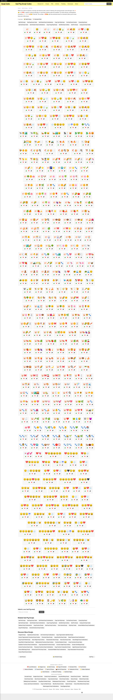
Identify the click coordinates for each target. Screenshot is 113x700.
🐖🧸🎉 (45, 271)
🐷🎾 (76, 384)
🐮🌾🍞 (38, 289)
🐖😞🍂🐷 (56, 46)
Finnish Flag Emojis (71, 681)
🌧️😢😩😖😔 (58, 124)
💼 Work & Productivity (61, 669)
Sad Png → (91, 656)
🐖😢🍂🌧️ (82, 55)
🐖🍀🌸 (46, 202)
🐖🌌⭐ (51, 168)
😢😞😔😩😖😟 (31, 540)
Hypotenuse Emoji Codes (33, 634)
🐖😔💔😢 (28, 46)
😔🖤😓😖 (69, 470)
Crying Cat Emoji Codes (85, 24)
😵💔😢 (39, 592)
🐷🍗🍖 (49, 358)
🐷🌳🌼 (61, 306)
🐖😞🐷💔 (44, 55)
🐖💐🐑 (79, 254)
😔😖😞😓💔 (49, 479)
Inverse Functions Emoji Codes (25, 647)
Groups (47, 4)
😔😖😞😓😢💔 (67, 479)
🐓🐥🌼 (23, 150)
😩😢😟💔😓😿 (65, 557)
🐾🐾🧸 (56, 436)
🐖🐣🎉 (34, 254)
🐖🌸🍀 (63, 176)
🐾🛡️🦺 (79, 444)
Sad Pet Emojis (22, 22)
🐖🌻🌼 (29, 185)
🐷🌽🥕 (27, 332)
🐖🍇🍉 (57, 202)
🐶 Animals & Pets (37, 19)
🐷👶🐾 (56, 410)
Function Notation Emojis (61, 642)
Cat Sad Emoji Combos (71, 22)
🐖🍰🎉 (24, 228)
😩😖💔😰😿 (27, 557)
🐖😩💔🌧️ (70, 72)
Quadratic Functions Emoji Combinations (28, 644)
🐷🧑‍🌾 (56, 419)
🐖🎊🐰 (37, 237)
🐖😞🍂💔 (70, 46)
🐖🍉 (67, 202)
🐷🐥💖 (35, 401)
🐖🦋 (90, 263)
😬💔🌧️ (56, 574)
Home (19, 8)
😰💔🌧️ (88, 574)
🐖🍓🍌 (38, 211)
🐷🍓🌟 (27, 349)
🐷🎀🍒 (45, 375)
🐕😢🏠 (34, 159)
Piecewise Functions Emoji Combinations (43, 647)
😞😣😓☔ (25, 514)
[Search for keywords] (95, 4)
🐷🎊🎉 (26, 384)
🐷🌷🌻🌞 (84, 306)
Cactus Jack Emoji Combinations (31, 683)
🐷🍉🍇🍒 (84, 332)
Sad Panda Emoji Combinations (46, 22)
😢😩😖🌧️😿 (63, 540)
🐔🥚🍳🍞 (63, 150)
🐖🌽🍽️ (35, 202)
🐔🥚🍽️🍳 (77, 150)
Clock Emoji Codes (29, 679)
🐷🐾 (90, 401)
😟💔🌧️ (61, 514)
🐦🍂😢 (67, 280)
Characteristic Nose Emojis (52, 639)
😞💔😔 (25, 505)
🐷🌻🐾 (87, 315)
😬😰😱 (67, 574)
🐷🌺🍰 (51, 315)
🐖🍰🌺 (90, 219)
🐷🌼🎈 (63, 323)
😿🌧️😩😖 (62, 592)
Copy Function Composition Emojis (63, 647)
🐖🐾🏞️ (56, 254)
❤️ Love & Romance (31, 666)
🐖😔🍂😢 (82, 38)
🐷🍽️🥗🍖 (84, 367)
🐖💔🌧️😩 (83, 29)
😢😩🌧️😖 (48, 540)
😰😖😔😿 (27, 583)
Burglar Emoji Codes (38, 676)
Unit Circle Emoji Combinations (48, 634)
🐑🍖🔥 (61, 142)
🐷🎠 (36, 384)
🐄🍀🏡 (34, 133)
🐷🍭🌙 (49, 367)
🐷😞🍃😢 (56, 98)
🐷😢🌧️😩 (70, 107)
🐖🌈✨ (29, 168)
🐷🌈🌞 (63, 297)
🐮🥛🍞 (74, 289)
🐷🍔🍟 (72, 349)
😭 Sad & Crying (27, 19)
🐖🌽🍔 (24, 202)
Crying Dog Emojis (83, 22)
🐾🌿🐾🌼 (50, 427)
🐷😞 (84, 90)
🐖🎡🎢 (58, 237)
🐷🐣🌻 (78, 393)
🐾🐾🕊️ (23, 436)
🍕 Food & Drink (82, 666)
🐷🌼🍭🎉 (39, 323)
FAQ (52, 4)
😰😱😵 (56, 583)
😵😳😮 (50, 592)
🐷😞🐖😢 (28, 107)
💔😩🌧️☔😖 (60, 462)
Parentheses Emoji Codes (83, 681)
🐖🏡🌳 (49, 245)
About (76, 4)
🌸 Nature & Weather (28, 669)
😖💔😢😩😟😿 (32, 496)
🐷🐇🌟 (56, 393)
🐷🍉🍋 (27, 341)
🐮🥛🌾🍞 (62, 289)
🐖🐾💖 (67, 254)
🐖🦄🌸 (80, 263)
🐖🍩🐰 (67, 219)
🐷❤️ (66, 419)
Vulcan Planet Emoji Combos (25, 652)
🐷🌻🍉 (76, 315)
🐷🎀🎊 (56, 375)
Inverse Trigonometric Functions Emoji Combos (29, 637)
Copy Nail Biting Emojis (64, 676)
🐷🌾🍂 (47, 332)
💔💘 (38, 453)
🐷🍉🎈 (63, 341)
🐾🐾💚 (74, 427)
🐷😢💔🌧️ (55, 116)
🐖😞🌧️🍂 (42, 46)
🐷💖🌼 (67, 410)
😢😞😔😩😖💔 (85, 531)
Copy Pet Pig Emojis (23, 627)
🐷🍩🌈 (72, 358)
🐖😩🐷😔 (42, 72)
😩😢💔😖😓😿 (45, 557)
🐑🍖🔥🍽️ (73, 142)
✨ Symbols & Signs (67, 671)
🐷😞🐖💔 (84, 98)
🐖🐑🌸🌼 (62, 245)
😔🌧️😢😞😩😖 (32, 470)
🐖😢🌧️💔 (68, 55)
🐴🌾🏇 (41, 297)
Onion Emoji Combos (64, 679)
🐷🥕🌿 (35, 419)
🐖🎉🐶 (89, 228)
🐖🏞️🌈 (27, 245)
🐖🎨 (68, 237)
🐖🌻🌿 (40, 185)
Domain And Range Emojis (78, 644)
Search (109, 3)
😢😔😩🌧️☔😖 (66, 531)
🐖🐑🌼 (74, 245)
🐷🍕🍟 (38, 358)
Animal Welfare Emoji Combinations (86, 625)
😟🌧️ (51, 514)
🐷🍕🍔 (27, 358)
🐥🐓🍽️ (56, 280)
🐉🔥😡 (90, 133)
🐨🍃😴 (27, 289)
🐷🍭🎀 (61, 367)
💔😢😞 (46, 462)
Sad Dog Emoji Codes (32, 22)
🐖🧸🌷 (34, 271)
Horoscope (70, 4)
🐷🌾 (37, 332)
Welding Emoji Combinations (30, 681)
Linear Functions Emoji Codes (75, 642)
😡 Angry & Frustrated (61, 666)
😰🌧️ (78, 574)
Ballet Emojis (85, 676)
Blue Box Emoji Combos (58, 683)
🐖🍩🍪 (56, 219)
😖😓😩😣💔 (50, 496)
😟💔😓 (72, 514)
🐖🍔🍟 (23, 219)
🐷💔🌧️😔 (60, 81)
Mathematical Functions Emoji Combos (44, 642)
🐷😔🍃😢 (44, 90)
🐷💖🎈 (79, 410)
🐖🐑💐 (23, 254)
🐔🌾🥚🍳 (35, 150)
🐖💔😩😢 (55, 38)
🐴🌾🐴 (52, 297)
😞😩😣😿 (39, 514)
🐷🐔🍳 (67, 393)
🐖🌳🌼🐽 (29, 176)
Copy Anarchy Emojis (53, 679)
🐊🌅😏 (27, 142)
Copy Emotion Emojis (38, 625)
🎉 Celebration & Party (73, 669)
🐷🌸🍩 (40, 315)
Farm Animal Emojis (62, 625)
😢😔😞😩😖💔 (47, 531)
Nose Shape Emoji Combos (38, 639)
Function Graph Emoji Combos (63, 644)
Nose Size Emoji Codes (65, 639)
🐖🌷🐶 (42, 176)
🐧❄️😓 (90, 280)
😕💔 (66, 488)
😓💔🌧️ (83, 462)
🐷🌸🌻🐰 (27, 315)
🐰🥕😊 (86, 289)
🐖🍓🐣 (74, 211)
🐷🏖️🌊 (87, 384)
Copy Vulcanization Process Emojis (76, 649)
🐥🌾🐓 (34, 280)
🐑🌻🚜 (49, 142)
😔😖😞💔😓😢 (31, 479)
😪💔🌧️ (24, 574)
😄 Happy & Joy (41, 666)
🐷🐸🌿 (79, 401)
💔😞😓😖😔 (71, 453)
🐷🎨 (46, 384)
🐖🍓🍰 (63, 211)
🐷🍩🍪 (27, 367)
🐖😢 (56, 55)
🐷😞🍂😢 (28, 98)
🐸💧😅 (77, 419)
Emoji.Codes (39, 689)
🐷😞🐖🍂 (70, 98)
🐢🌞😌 (23, 280)
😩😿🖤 (79, 566)
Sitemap (76, 689)
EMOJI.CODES (4, 0)
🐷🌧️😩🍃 (36, 81)
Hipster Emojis (69, 683)
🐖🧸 (24, 271)
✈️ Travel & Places (39, 669)
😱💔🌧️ (77, 583)
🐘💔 (67, 271)
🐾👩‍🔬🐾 (90, 436)
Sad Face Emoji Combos (50, 625)
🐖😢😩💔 (84, 64)
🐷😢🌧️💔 (56, 107)
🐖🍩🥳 (79, 219)
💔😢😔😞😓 (32, 462)
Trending (63, 4)
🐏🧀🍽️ (38, 142)
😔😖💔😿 (83, 470)
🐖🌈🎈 (56, 159)
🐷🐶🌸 (46, 401)
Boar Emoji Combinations (40, 679)
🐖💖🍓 (23, 263)
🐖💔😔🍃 (30, 38)
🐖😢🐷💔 (42, 64)
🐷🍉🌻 (72, 332)
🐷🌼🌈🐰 (26, 323)
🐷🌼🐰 (74, 323)
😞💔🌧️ (85, 496)
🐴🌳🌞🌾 (28, 297)
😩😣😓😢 (41, 566)
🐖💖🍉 (90, 254)
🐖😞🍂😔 (84, 46)
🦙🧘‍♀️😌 (73, 600)
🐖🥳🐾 (59, 263)
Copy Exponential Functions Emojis (47, 644)
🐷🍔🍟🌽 (84, 349)
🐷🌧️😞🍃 (84, 72)
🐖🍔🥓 (34, 219)
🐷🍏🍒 (86, 341)
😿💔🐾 (85, 592)
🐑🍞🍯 (86, 142)
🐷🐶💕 (57, 401)
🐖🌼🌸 (73, 185)
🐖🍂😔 (71, 29)
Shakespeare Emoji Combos (59, 681)
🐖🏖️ (88, 237)
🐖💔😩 (43, 38)
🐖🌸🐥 (85, 176)
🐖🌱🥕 (84, 168)
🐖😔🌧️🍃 (68, 38)
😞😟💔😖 (86, 505)
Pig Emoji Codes (72, 625)
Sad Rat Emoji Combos (64, 24)
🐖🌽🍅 (76, 193)
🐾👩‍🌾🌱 (67, 436)
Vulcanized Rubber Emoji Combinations (57, 649)
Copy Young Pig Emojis (52, 24)
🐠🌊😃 (77, 271)
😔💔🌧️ (57, 470)
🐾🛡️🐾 (67, 444)
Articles (57, 4)
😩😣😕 (54, 566)
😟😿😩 (67, 522)
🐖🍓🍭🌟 (50, 211)
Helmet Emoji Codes (83, 679)
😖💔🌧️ (88, 488)
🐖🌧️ (47, 29)
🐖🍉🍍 (78, 202)
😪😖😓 (36, 574)
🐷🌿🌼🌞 (60, 332)
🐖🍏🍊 (27, 211)
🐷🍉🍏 (38, 341)
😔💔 (47, 470)
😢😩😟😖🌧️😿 (81, 540)
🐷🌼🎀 (52, 323)
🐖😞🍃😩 (30, 55)
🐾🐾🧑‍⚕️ (45, 436)
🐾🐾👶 (63, 427)
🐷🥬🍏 (46, 419)
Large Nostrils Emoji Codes (60, 637)
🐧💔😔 (79, 280)
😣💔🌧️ (37, 548)
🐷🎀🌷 (34, 375)
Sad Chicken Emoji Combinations (37, 24)
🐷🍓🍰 (61, 349)
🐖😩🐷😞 (56, 72)
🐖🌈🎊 (67, 159)
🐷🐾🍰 (45, 410)
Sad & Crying (24, 8)
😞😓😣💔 (37, 505)
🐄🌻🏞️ (23, 133)
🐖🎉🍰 (78, 228)
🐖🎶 (78, 237)
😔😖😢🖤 (84, 479)
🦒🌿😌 (62, 600)
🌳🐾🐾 (85, 124)
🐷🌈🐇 (86, 297)
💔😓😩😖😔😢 (53, 453)
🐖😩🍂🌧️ (28, 72)
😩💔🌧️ (86, 548)
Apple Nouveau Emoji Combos (79, 647)
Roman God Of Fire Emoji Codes (39, 649)
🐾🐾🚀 (34, 436)
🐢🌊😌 (88, 271)
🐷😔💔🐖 (72, 90)
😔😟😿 (25, 488)
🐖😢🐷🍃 (28, 64)
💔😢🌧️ (85, 453)
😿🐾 (74, 592)
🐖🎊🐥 (26, 237)
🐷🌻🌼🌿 (63, 315)
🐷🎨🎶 (56, 384)
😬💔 (46, 574)
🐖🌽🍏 (87, 193)
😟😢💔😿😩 (86, 514)
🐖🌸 (52, 176)
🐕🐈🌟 (23, 159)
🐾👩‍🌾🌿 (79, 436)
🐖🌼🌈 (62, 185)
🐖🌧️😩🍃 (58, 29)
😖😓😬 (64, 496)
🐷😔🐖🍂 (58, 90)
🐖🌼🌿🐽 (27, 193)
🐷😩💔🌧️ (42, 124)
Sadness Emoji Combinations (25, 625)
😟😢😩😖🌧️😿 (52, 522)
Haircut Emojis (74, 679)
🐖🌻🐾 (51, 185)
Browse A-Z (40, 4)
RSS (80, 689)
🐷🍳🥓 (72, 367)
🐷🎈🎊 (67, 375)
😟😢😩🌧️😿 (34, 522)
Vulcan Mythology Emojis (24, 649)
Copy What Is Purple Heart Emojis (26, 642)
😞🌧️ (74, 496)
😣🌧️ (26, 548)
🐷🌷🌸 (72, 306)
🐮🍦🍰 (49, 289)
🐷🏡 (45, 393)
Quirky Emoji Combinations (50, 676)
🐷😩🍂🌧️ (28, 124)
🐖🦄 (69, 263)
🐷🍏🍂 (74, 341)
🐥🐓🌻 (45, 280)
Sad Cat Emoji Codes (23, 24)
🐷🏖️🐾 (24, 393)
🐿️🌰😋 (90, 444)
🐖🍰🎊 (35, 228)
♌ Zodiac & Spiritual (85, 669)
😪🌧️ (89, 566)
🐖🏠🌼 (38, 245)
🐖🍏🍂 (89, 202)
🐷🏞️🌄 (35, 393)
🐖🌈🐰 (79, 159)
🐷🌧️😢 (24, 81)
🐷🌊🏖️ (38, 306)
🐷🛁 (24, 419)
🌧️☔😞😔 (73, 124)
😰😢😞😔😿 (42, 583)
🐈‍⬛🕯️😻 (67, 133)
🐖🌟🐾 (73, 168)
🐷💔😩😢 (87, 81)
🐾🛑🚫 (56, 444)
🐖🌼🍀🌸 (41, 193)
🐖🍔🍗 (86, 211)
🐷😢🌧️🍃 (42, 107)
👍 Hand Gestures (45, 671)
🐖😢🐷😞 (56, 64)
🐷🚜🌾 (90, 410)
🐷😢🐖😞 (41, 116)
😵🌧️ (87, 583)
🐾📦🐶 (45, 444)
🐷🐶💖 (68, 401)
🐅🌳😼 (45, 133)
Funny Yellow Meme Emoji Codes (81, 683)
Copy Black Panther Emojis (45, 681)
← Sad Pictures (22, 656)
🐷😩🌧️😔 (82, 116)
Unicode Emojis (28, 676)
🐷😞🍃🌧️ (42, 98)
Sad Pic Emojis (74, 24)
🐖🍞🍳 (45, 219)
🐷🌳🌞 (49, 306)
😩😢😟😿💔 (27, 566)
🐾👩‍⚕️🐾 (23, 444)
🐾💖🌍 (34, 444)
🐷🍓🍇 (38, 349)
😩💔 (75, 548)
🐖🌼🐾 (65, 193)
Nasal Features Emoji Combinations (76, 637)
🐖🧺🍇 (56, 271)
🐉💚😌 (79, 133)
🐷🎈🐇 (79, 375)
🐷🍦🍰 (61, 358)
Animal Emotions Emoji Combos (37, 627)
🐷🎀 (24, 375)
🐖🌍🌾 (62, 168)
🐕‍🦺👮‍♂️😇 (45, 159)
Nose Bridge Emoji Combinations (80, 639)
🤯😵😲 (29, 600)
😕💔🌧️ (76, 488)
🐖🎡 (47, 237)
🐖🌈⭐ (40, 168)
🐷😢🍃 (29, 116)
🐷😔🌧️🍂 (30, 90)
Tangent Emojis (22, 634)
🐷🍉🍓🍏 (50, 341)
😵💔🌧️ (28, 592)
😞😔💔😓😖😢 (70, 505)
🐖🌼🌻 (84, 185)
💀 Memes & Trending (56, 671)
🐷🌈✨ (27, 306)
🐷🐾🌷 (23, 410)
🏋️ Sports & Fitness (49, 669)
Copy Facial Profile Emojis (24, 639)
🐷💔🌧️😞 (73, 81)
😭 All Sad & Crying (57, 656)
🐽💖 (27, 427)
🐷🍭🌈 (38, 367)
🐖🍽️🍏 (46, 228)
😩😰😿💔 (66, 566)
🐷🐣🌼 (89, 393)
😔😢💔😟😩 (39, 488)
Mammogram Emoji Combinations (51, 686)
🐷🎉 (89, 375)
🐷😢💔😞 (68, 116)
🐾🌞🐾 (38, 427)
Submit (41, 612)
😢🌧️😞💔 (80, 522)
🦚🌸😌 (84, 600)
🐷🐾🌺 (34, 410)
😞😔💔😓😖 (52, 505)
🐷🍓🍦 (49, 349)
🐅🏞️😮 (56, 133)
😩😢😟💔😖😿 (84, 557)
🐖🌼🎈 (54, 193)
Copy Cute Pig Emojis (60, 22)
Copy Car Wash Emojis (46, 683)
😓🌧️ (73, 462)
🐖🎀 (56, 228)
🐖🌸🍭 (74, 176)
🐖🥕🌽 (48, 263)
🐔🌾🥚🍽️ (49, 150)
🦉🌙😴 (51, 600)
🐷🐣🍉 (24, 401)
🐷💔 (48, 81)
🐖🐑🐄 (86, 245)
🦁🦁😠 (40, 600)
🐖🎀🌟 (67, 228)
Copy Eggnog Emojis (65, 686)
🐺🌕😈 (88, 419)
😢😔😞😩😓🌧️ (27, 531)
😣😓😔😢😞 (51, 548)
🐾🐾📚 (85, 427)
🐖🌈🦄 (90, 159)
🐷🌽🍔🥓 (87, 323)
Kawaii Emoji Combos (76, 676)
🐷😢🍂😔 (84, 107)
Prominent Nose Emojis (47, 637)
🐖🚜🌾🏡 (35, 263)
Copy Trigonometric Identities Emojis (64, 634)
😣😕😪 (65, 548)
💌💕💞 (28, 453)
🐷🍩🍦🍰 (84, 358)
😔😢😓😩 (54, 488)
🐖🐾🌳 (45, 254)
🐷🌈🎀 (74, 297)
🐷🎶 (67, 384)
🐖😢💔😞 (70, 64)
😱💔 (67, 583)
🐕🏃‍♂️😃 (90, 150)
